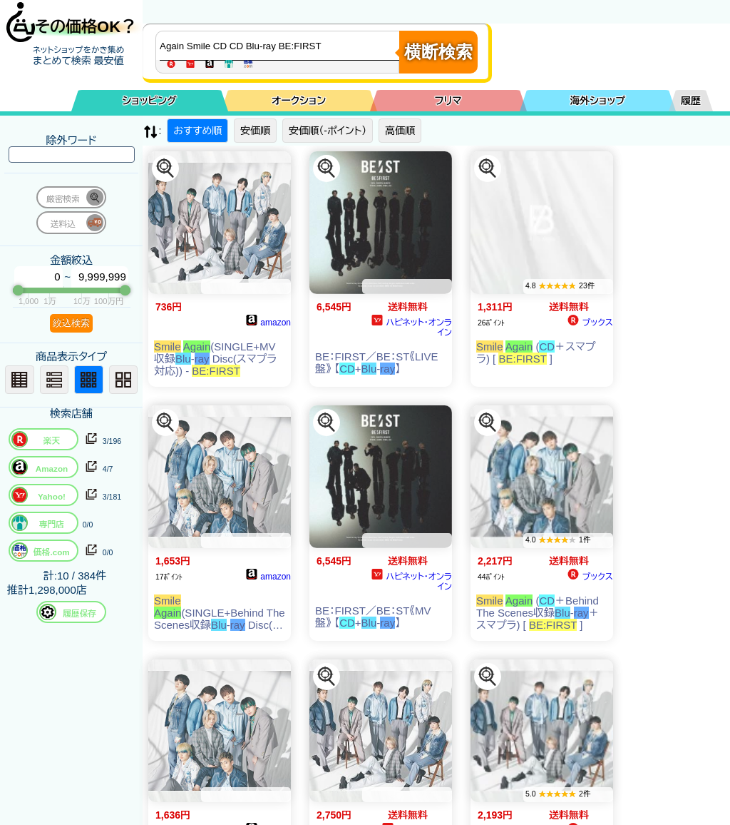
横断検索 (438, 51)
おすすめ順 (197, 130)
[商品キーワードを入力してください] (281, 45)
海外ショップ (597, 100)
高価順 (400, 130)
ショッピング (150, 100)
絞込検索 (71, 323)
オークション (299, 100)
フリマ (448, 100)
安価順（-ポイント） (327, 130)
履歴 (691, 100)
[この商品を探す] (165, 168)
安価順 (255, 130)
